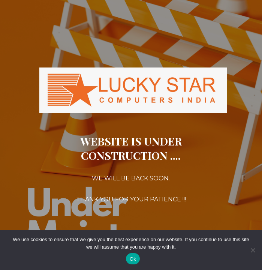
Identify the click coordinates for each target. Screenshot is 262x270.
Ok (133, 259)
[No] (252, 250)
